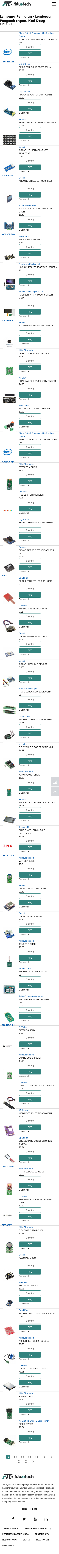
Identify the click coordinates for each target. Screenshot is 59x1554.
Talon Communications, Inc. (31, 996)
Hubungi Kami (9, 1540)
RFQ (30, 53)
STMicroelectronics (28, 205)
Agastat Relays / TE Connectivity (34, 1421)
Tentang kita (42, 1534)
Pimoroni (23, 492)
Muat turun (42, 1540)
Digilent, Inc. (24, 64)
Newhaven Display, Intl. (29, 264)
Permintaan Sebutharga (15, 1534)
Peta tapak (8, 1545)
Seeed (22, 147)
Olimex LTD (24, 716)
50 (26, 1461)
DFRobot (23, 605)
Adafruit (22, 119)
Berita (26, 1540)
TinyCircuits (24, 1282)
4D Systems (24, 1110)
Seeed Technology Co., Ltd (31, 291)
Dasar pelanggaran (36, 1528)
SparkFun (23, 578)
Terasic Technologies (28, 688)
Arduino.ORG (25, 968)
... (19, 1461)
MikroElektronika (26, 350)
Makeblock (24, 236)
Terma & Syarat (10, 1528)
